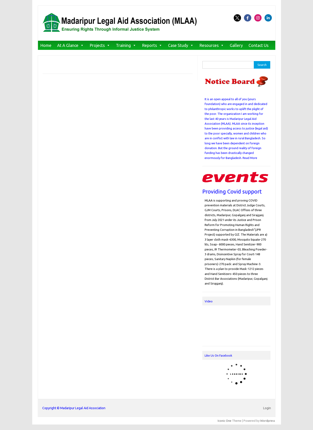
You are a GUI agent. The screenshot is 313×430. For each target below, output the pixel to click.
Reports (149, 45)
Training (123, 45)
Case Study (178, 45)
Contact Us (258, 45)
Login (267, 408)
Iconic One (224, 420)
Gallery (236, 45)
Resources (209, 45)
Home (45, 45)
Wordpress (267, 420)
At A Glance (67, 45)
